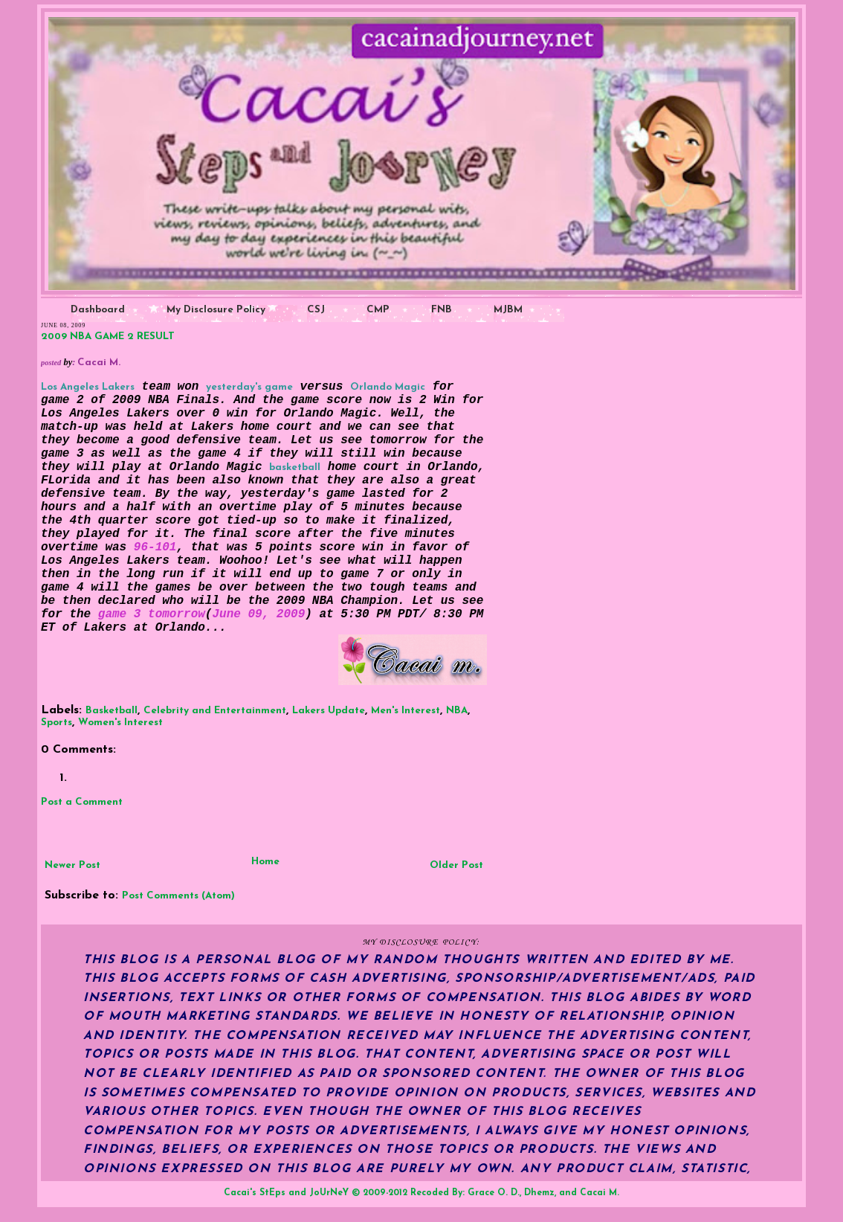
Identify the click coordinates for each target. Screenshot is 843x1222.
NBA (457, 710)
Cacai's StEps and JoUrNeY (286, 1193)
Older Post (456, 865)
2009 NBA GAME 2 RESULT (108, 336)
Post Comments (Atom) (178, 896)
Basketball (111, 710)
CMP (378, 310)
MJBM (508, 310)
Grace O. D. (494, 1193)
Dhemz (539, 1193)
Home (265, 861)
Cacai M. (599, 1193)
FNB (441, 310)
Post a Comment (82, 802)
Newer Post (72, 865)
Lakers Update (328, 710)
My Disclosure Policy (216, 310)
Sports (56, 722)
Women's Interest (120, 722)
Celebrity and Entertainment (214, 710)
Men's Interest (405, 710)
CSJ (316, 310)
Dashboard (98, 310)
